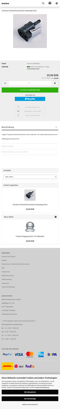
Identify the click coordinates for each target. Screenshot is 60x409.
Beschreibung (8, 127)
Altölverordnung (7, 279)
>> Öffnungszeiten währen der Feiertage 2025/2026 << (19, 321)
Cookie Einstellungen (8, 287)
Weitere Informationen (30, 404)
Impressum (5, 283)
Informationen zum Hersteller (15, 152)
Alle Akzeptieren (30, 392)
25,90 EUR (30, 209)
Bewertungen (8, 146)
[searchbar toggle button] (43, 3)
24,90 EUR (30, 241)
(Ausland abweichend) (33, 69)
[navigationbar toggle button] (56, 3)
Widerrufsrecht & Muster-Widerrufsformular (15, 264)
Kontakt (4, 260)
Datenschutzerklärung (42, 387)
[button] (5, 83)
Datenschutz (6, 272)
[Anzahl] (30, 83)
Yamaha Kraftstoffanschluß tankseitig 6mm (30, 205)
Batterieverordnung (8, 275)
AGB (3, 268)
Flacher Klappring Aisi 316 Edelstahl (30, 236)
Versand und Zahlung (8, 256)
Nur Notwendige (30, 399)
